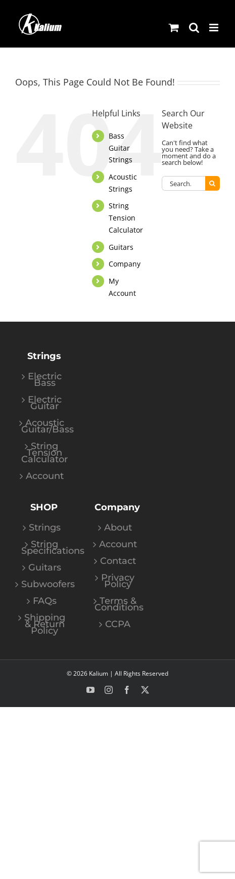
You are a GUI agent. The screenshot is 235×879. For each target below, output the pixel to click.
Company (124, 264)
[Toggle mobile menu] (214, 27)
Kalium (98, 673)
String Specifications (44, 547)
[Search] (212, 183)
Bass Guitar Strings (120, 148)
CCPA (117, 624)
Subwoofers (44, 584)
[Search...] (183, 183)
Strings (45, 527)
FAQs (45, 601)
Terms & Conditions (118, 604)
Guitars (121, 247)
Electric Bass (45, 379)
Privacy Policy (117, 581)
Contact (118, 561)
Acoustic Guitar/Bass (44, 426)
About (118, 527)
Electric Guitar (45, 403)
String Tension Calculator (126, 218)
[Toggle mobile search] (194, 27)
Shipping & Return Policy (44, 624)
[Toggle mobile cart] (174, 27)
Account (45, 476)
